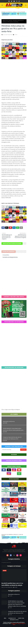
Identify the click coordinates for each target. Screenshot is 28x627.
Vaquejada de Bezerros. (9, 421)
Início (5, 618)
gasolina (10, 20)
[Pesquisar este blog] (10, 449)
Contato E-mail (21, 618)
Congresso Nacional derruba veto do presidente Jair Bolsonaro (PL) (12, 438)
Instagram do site (12, 618)
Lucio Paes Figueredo (7, 34)
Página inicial (5, 20)
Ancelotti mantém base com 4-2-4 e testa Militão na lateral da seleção (12, 584)
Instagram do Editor (14, 619)
